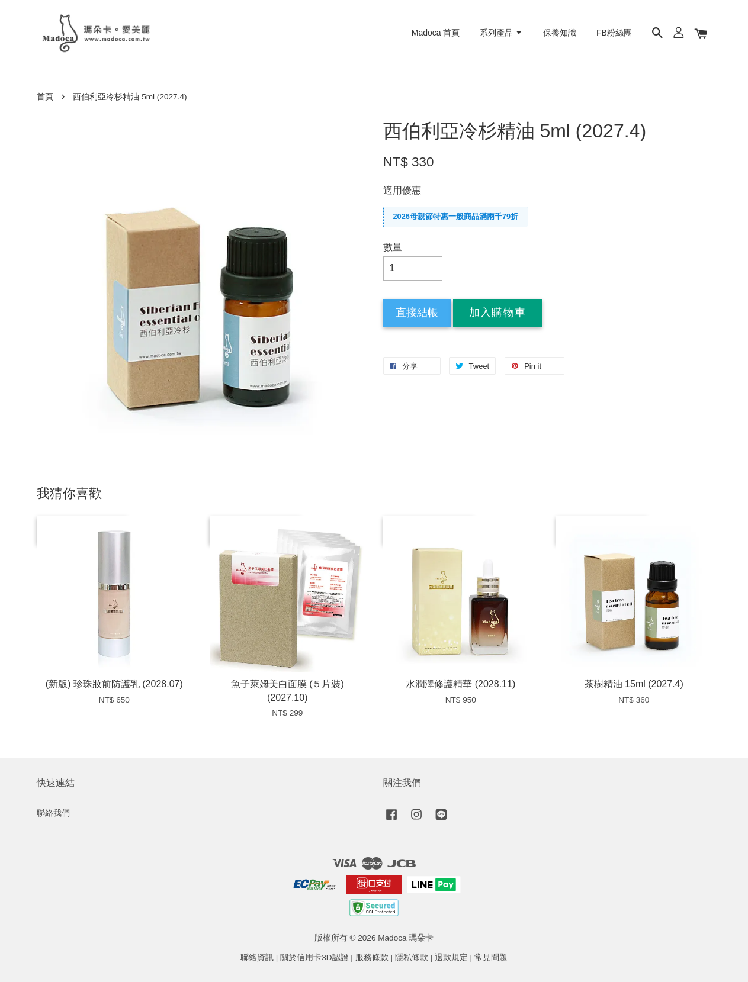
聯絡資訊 (257, 957)
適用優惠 (402, 190)
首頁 (45, 96)
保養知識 (559, 32)
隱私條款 (411, 957)
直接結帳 (417, 312)
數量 (392, 247)
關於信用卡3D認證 (314, 957)
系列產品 (501, 32)
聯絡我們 (53, 813)
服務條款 (372, 957)
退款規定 (451, 957)
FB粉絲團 (614, 32)
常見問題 (491, 957)
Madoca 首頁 (436, 32)
